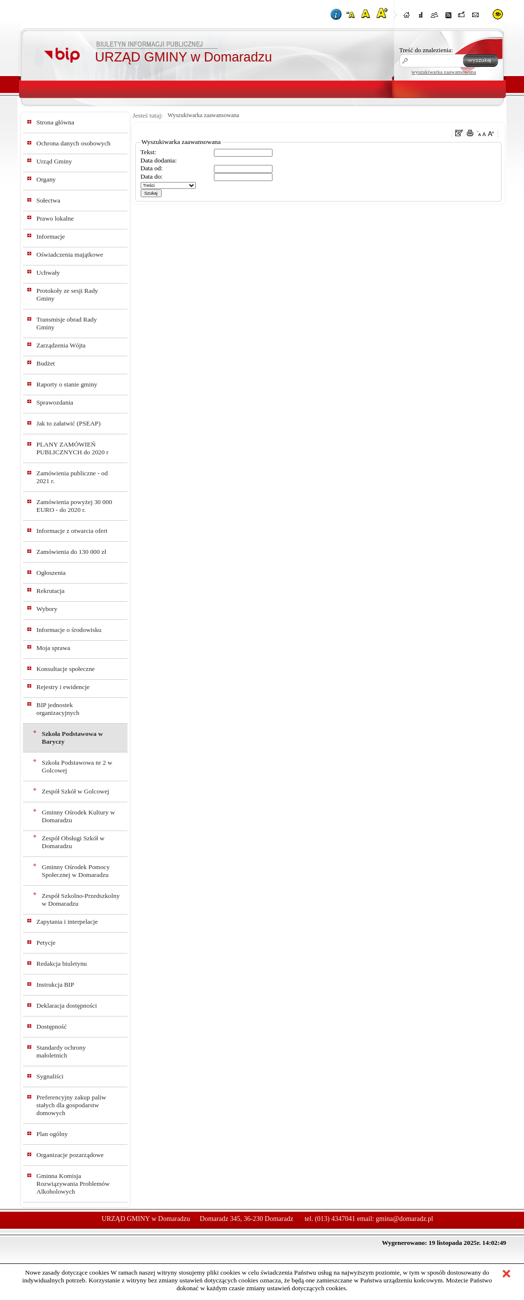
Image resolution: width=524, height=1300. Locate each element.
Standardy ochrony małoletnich (61, 1051)
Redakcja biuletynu (62, 963)
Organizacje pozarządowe (70, 1154)
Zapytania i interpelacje (67, 921)
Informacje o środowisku (69, 629)
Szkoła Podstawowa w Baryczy (72, 737)
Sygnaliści (50, 1076)
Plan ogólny (52, 1134)
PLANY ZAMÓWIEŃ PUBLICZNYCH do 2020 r (73, 448)
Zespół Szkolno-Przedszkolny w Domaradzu (81, 899)
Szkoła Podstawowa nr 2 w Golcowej (77, 766)
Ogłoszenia (51, 572)
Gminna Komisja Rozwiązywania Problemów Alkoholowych (73, 1183)
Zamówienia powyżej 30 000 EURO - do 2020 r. (74, 505)
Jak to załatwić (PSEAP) (69, 423)
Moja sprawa (53, 647)
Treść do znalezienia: (426, 50)
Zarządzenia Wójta (61, 345)
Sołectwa (49, 200)
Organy (46, 179)
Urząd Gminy (54, 161)
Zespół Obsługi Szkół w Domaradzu (73, 842)
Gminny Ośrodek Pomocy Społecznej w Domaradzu (76, 870)
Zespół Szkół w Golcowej (75, 791)
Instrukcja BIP (55, 984)
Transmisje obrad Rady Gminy (67, 323)
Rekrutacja (51, 590)
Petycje (46, 942)
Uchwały (48, 272)
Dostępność (52, 1026)
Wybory (47, 608)
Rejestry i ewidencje (63, 687)
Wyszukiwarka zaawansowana (203, 115)
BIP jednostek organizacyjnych (58, 708)
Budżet (46, 363)
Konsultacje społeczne (66, 668)
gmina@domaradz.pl (404, 1218)
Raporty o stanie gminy (67, 384)
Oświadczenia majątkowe (70, 254)
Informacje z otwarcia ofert (72, 530)
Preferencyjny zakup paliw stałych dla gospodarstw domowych (71, 1105)
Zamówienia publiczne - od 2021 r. (72, 477)
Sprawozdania (55, 402)
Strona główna (55, 122)
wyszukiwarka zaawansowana (444, 72)
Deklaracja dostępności (67, 1005)
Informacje (51, 236)
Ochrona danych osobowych (74, 143)
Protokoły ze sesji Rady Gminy (67, 294)
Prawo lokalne (55, 218)
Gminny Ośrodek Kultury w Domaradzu (78, 816)
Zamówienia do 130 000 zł (71, 551)
